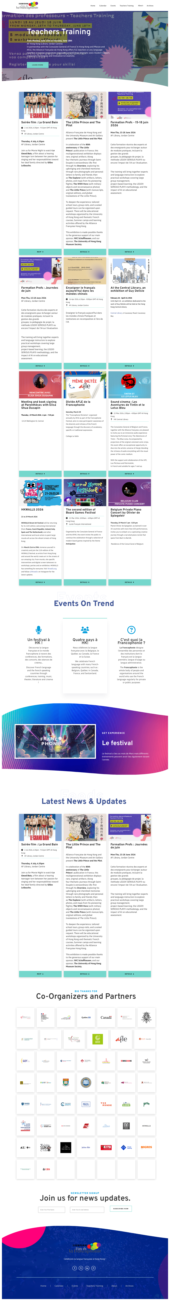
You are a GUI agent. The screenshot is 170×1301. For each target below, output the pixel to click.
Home (93, 6)
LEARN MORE (33, 63)
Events (113, 6)
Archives (150, 6)
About (140, 6)
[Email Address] (87, 1210)
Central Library (116, 313)
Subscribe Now (120, 1209)
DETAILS (68, 250)
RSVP (21, 250)
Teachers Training (127, 6)
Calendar (102, 6)
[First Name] (51, 1210)
